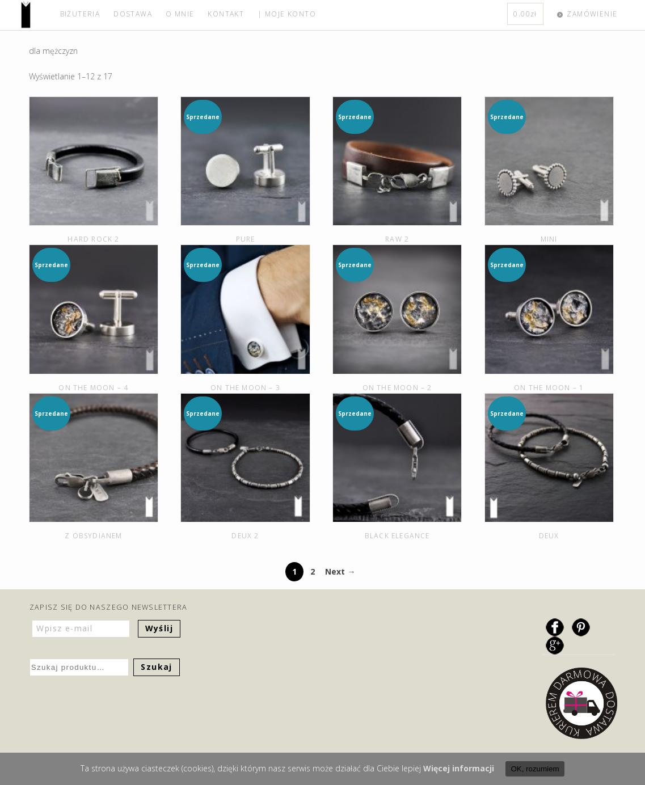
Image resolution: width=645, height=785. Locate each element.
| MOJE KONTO (287, 14)
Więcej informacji (458, 768)
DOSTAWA (132, 14)
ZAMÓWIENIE (592, 14)
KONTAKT (226, 14)
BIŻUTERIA (80, 14)
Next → (340, 571)
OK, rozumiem (535, 769)
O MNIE (180, 14)
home (37, 15)
